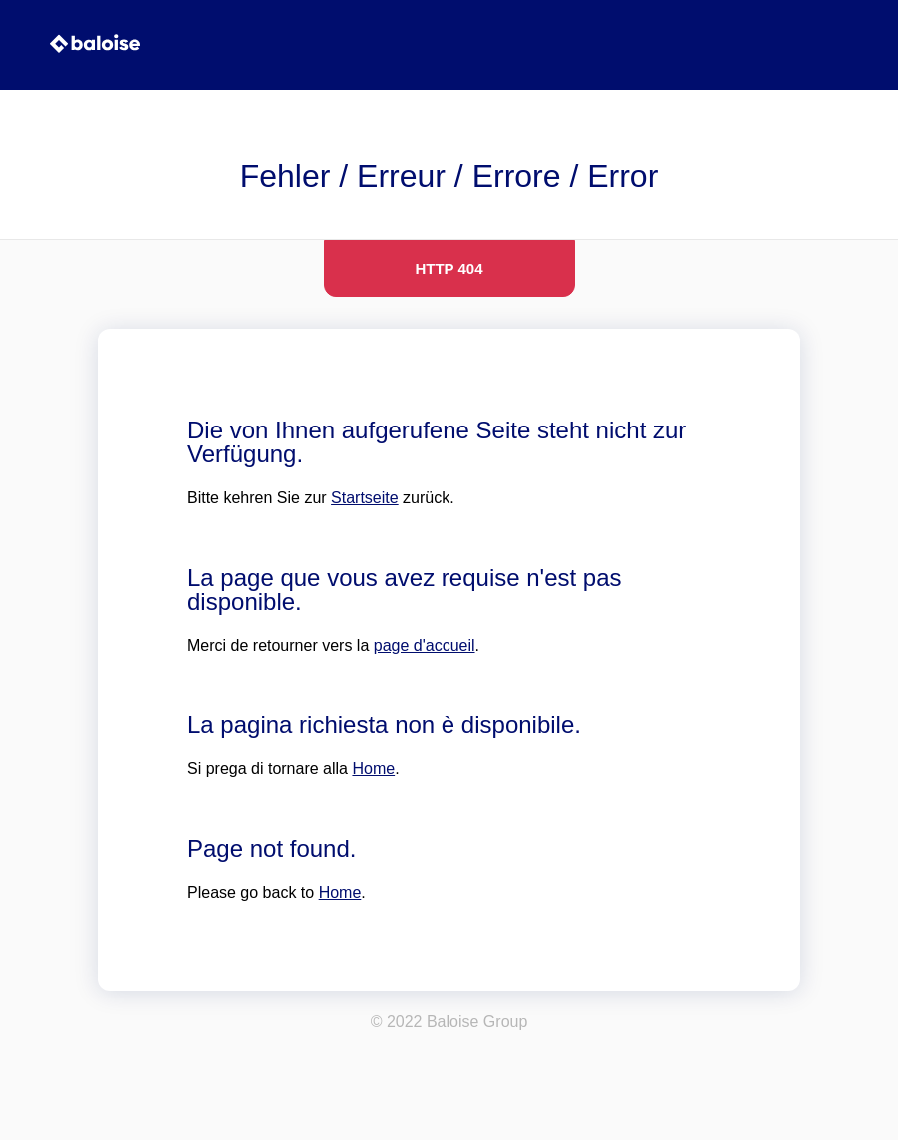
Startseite (365, 497)
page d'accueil (424, 645)
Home (373, 768)
